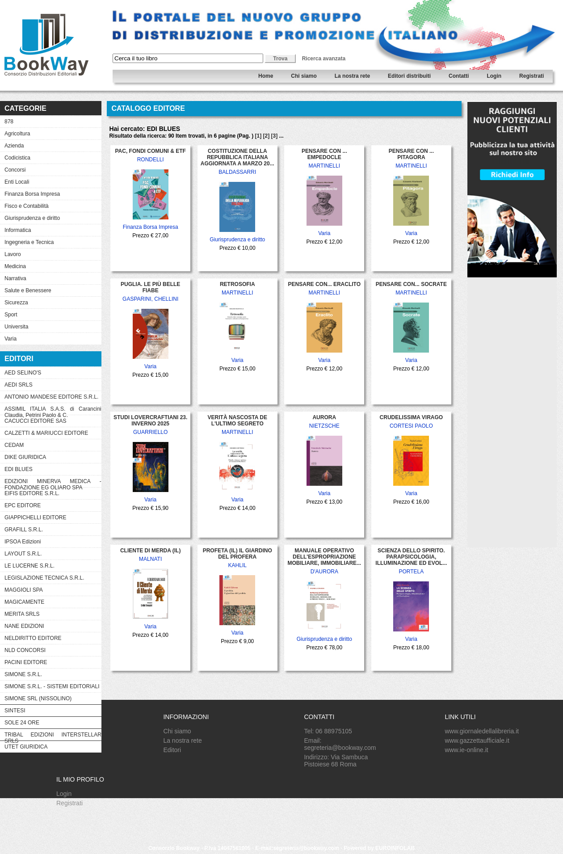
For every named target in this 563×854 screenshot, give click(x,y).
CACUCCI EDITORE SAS (35, 421)
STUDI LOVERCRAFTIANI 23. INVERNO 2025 (150, 420)
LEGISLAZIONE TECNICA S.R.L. (44, 578)
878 (8, 121)
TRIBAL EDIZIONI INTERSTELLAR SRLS (52, 736)
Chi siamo (303, 76)
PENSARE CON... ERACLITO (324, 284)
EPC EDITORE (22, 505)
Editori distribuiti (409, 76)
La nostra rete (352, 76)
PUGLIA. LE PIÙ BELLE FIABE (150, 287)
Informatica (17, 230)
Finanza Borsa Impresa (32, 194)
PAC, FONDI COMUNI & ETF (150, 151)
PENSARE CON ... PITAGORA (411, 154)
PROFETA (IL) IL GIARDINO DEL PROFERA (237, 553)
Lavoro (12, 254)
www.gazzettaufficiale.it (477, 740)
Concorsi (14, 170)
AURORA (324, 417)
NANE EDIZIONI (24, 626)
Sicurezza (16, 302)
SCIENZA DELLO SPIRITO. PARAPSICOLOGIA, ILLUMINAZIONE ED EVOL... (411, 556)
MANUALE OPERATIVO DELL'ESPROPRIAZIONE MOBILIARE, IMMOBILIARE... (324, 556)
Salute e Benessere (27, 290)
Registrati (531, 76)
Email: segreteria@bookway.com (340, 744)
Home (265, 76)
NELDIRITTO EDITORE (33, 638)
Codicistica (17, 158)
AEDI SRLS (18, 385)
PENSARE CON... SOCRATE (411, 284)
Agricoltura (17, 133)
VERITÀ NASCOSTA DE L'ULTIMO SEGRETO (237, 420)
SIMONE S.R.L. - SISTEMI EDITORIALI (51, 686)
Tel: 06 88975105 (328, 731)
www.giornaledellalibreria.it (482, 731)
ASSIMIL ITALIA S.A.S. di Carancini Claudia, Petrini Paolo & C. (52, 410)
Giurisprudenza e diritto (32, 218)
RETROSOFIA (237, 284)
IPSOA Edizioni (22, 541)
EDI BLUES (18, 469)
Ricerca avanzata (323, 58)
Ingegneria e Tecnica (29, 242)
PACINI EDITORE (25, 662)
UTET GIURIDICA (25, 747)
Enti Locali (16, 182)
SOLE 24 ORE (21, 722)
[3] (274, 136)
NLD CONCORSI (25, 650)
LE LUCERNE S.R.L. (29, 566)
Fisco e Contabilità (26, 206)
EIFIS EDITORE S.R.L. (31, 493)
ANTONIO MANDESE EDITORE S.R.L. (51, 397)
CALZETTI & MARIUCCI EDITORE (46, 433)
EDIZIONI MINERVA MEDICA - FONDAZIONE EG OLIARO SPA (52, 482)
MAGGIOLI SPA (23, 590)
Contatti (459, 76)
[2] (266, 136)
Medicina (15, 266)
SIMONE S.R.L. (23, 674)
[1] (258, 136)
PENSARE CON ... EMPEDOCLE (324, 154)
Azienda (14, 146)
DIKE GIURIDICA (25, 457)
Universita (16, 327)
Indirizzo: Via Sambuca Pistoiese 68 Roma (336, 760)
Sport (10, 314)
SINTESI (14, 710)
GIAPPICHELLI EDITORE (35, 517)
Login (494, 76)
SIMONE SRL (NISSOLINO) (37, 698)
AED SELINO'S (22, 373)
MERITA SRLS (21, 614)
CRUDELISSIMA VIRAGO (411, 417)
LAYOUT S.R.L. (23, 554)
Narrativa (15, 278)
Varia (10, 339)
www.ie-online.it (466, 749)
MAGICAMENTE (24, 602)
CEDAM (14, 445)
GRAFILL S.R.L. (23, 529)
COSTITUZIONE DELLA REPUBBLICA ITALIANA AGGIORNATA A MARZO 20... (237, 157)
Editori (172, 749)
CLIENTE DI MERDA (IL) (150, 550)
